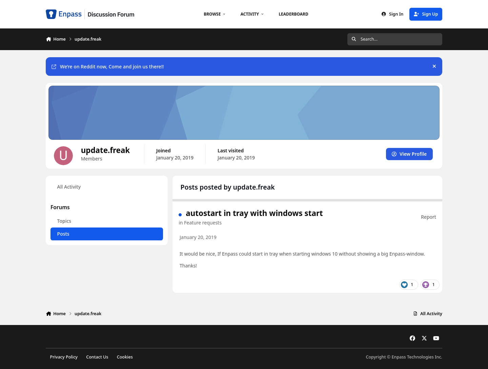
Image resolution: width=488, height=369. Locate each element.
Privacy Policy (64, 357)
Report (428, 217)
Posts (63, 234)
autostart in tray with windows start (254, 213)
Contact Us (97, 357)
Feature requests (203, 222)
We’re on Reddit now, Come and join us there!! (108, 66)
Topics (64, 221)
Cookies (125, 357)
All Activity (69, 186)
